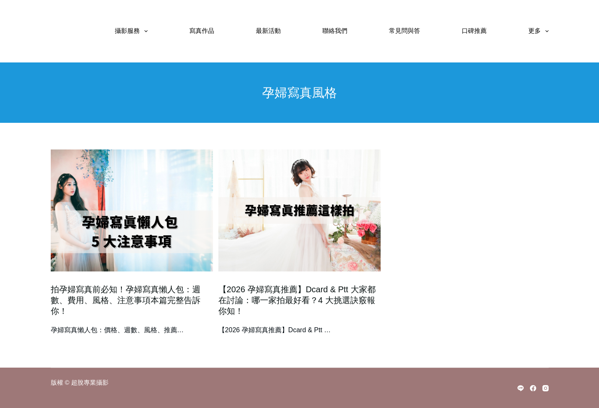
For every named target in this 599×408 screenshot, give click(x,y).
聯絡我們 (334, 31)
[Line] (520, 388)
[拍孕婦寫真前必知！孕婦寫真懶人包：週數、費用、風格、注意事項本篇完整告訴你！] (132, 210)
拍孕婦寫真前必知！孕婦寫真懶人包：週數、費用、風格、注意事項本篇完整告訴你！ (125, 300)
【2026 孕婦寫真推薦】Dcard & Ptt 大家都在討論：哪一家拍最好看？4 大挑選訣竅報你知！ (297, 300)
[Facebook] (533, 388)
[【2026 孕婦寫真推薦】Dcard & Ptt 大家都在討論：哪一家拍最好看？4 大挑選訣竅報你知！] (299, 210)
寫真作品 (201, 31)
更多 (538, 31)
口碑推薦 (474, 31)
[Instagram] (545, 388)
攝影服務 (133, 31)
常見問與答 (404, 31)
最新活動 (268, 31)
